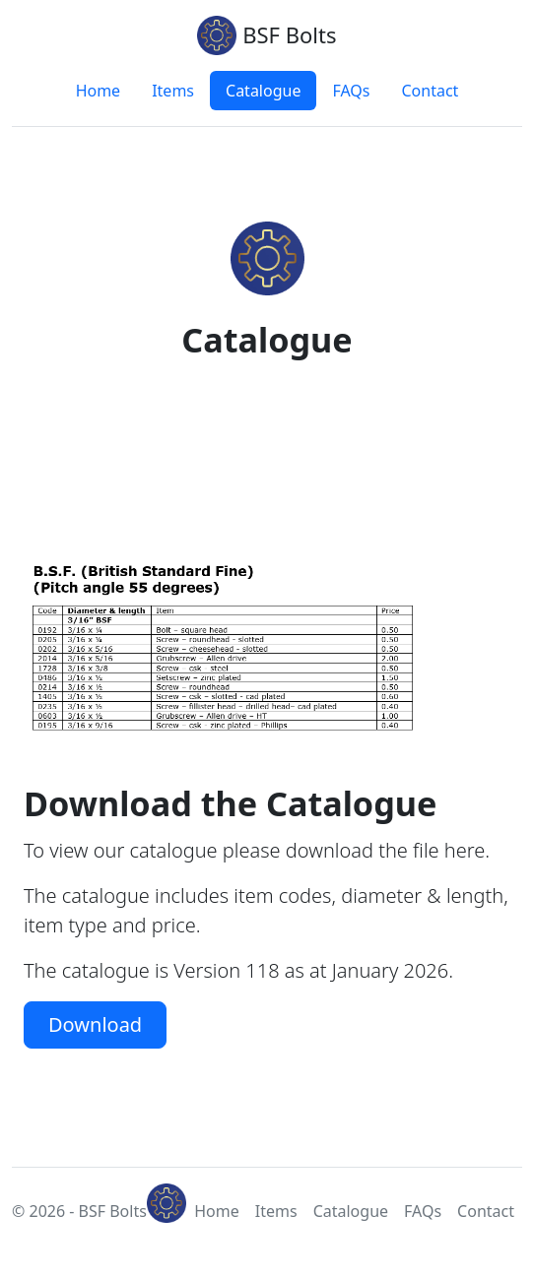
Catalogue (263, 90)
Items (173, 90)
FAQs (350, 90)
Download (95, 1024)
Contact (429, 90)
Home (98, 90)
